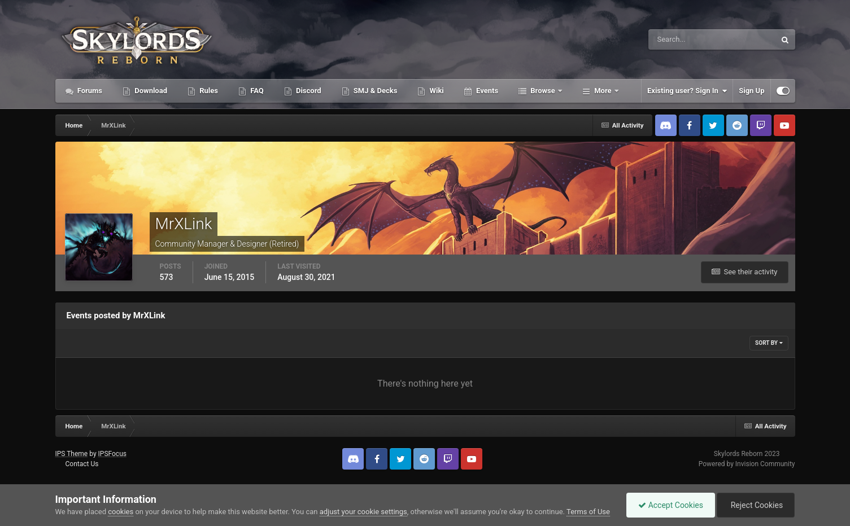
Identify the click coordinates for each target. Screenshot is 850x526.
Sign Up (751, 90)
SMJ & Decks (375, 90)
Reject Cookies (756, 505)
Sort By (768, 343)
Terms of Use (588, 511)
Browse (543, 90)
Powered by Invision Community (747, 464)
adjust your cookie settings (363, 511)
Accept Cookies (670, 505)
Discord (307, 90)
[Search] (677, 39)
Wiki (435, 90)
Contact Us (81, 464)
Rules (208, 90)
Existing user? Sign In (687, 91)
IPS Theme (71, 454)
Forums (89, 90)
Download (150, 90)
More (602, 90)
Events (486, 90)
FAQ (256, 90)
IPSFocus (112, 454)
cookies (120, 511)
